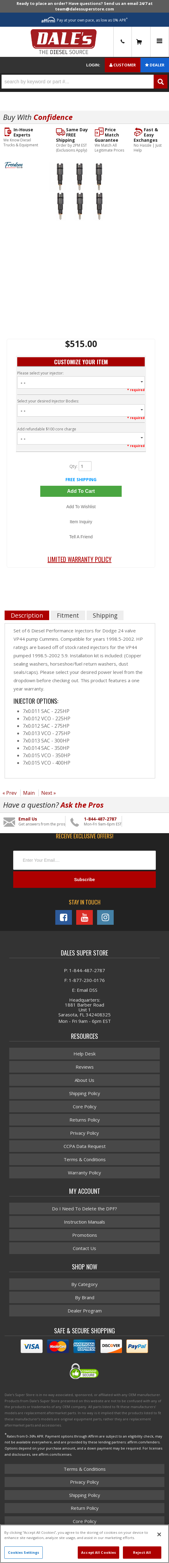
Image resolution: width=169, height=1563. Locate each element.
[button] (84, 82)
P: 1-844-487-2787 (84, 970)
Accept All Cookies (98, 1552)
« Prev (9, 792)
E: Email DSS (84, 990)
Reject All (142, 1552)
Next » (48, 792)
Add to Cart (81, 491)
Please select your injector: (40, 373)
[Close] (159, 1534)
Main (29, 792)
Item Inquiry (81, 521)
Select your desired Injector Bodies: (48, 401)
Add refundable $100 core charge (46, 429)
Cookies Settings (23, 1552)
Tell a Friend (80, 536)
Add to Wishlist (81, 506)
